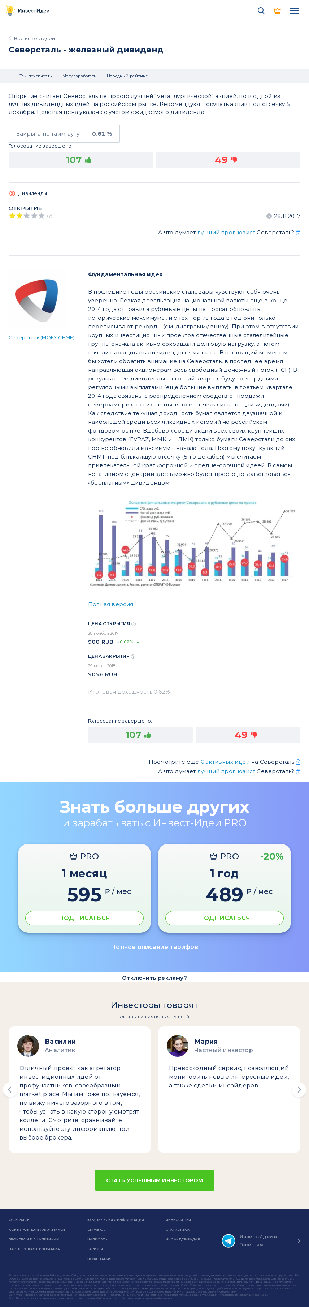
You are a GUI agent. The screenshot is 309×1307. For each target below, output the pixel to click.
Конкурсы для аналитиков (37, 1229)
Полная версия (111, 604)
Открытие (25, 208)
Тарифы (95, 1249)
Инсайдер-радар (183, 1239)
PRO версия (278, 11)
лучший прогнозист (226, 232)
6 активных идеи (226, 761)
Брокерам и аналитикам (34, 1239)
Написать (97, 1239)
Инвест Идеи (178, 1220)
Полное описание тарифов (154, 947)
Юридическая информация (115, 1220)
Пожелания (99, 1259)
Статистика (178, 1229)
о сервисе (19, 1220)
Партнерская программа (34, 1249)
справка (96, 1229)
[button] (10, 1089)
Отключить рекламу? (154, 977)
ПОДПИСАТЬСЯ (84, 918)
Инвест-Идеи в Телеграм (249, 1241)
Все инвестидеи (34, 38)
